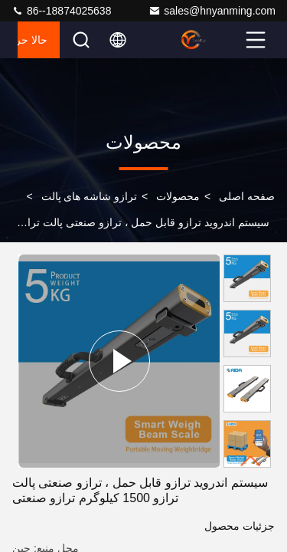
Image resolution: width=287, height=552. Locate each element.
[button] (251, 461)
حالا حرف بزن (32, 40)
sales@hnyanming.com (212, 11)
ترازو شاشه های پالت (89, 196)
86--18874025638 (61, 11)
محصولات (178, 196)
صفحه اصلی (247, 196)
